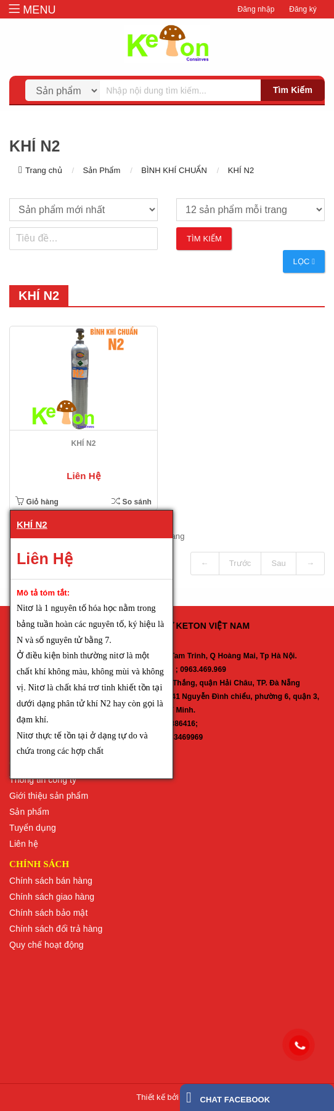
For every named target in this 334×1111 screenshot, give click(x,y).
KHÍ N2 (241, 170)
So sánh (132, 501)
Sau (278, 563)
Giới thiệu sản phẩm (48, 796)
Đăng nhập (256, 9)
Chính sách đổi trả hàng (55, 929)
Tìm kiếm (292, 90)
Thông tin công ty (42, 780)
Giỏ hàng (37, 502)
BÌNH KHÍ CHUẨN (174, 170)
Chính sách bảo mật (48, 913)
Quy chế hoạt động (46, 945)
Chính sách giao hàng (51, 897)
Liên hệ (23, 844)
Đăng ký (303, 9)
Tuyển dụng (32, 828)
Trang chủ (43, 170)
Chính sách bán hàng (50, 881)
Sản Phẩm (101, 170)
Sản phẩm (29, 812)
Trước (240, 563)
